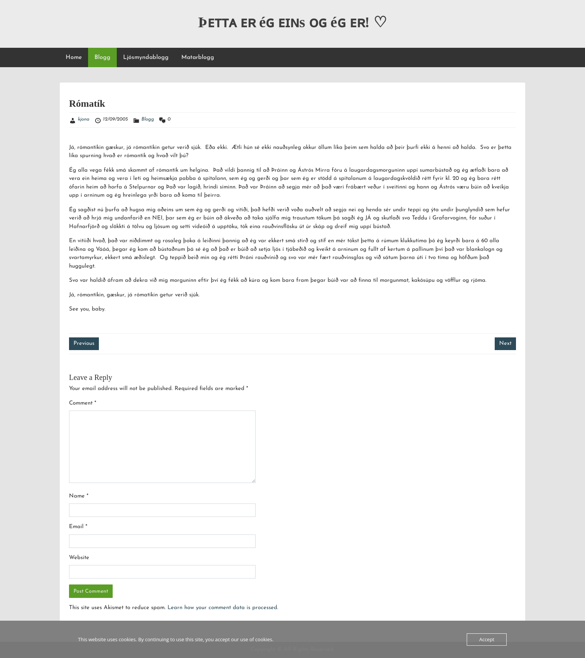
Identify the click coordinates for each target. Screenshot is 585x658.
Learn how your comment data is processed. (223, 608)
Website (79, 558)
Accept (486, 639)
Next (505, 343)
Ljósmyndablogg (146, 57)
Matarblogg (197, 57)
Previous (83, 343)
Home (74, 57)
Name (78, 496)
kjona (84, 119)
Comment (82, 403)
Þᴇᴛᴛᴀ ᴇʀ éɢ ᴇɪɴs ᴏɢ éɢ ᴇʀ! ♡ (292, 22)
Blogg (102, 57)
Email (78, 527)
